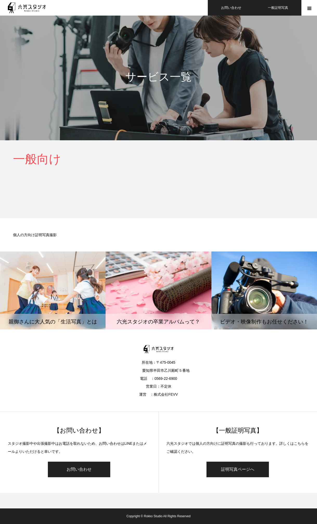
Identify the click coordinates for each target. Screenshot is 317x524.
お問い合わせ (79, 469)
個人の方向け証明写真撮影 (35, 235)
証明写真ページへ (237, 469)
